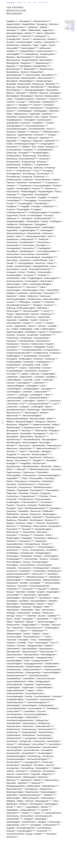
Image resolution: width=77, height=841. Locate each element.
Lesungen (29, 2)
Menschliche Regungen (10, 2)
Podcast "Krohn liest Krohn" (43, 2)
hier (71, 29)
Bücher (34, 2)
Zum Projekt (19, 2)
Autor (24, 2)
